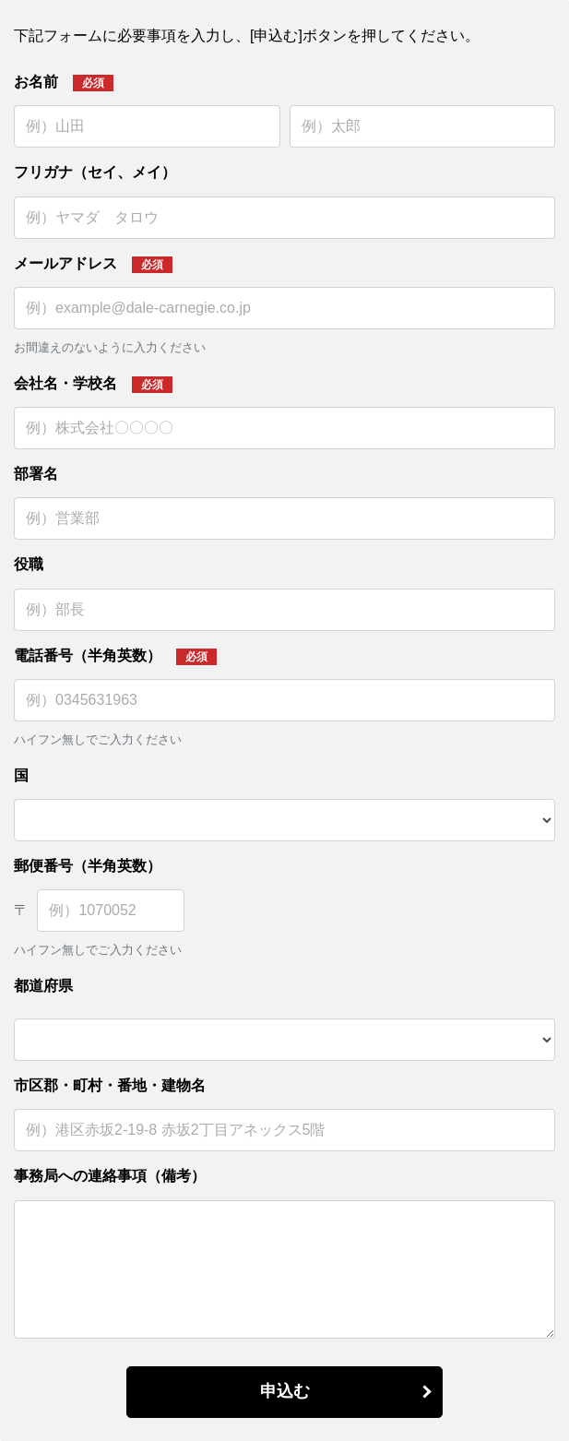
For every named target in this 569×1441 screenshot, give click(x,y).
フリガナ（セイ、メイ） (95, 172)
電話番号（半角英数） (87, 655)
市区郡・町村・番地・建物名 (110, 1085)
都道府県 (43, 986)
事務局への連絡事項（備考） (110, 1176)
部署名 (36, 474)
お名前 (36, 81)
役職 (28, 564)
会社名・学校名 (65, 383)
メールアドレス (65, 263)
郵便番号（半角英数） (87, 866)
